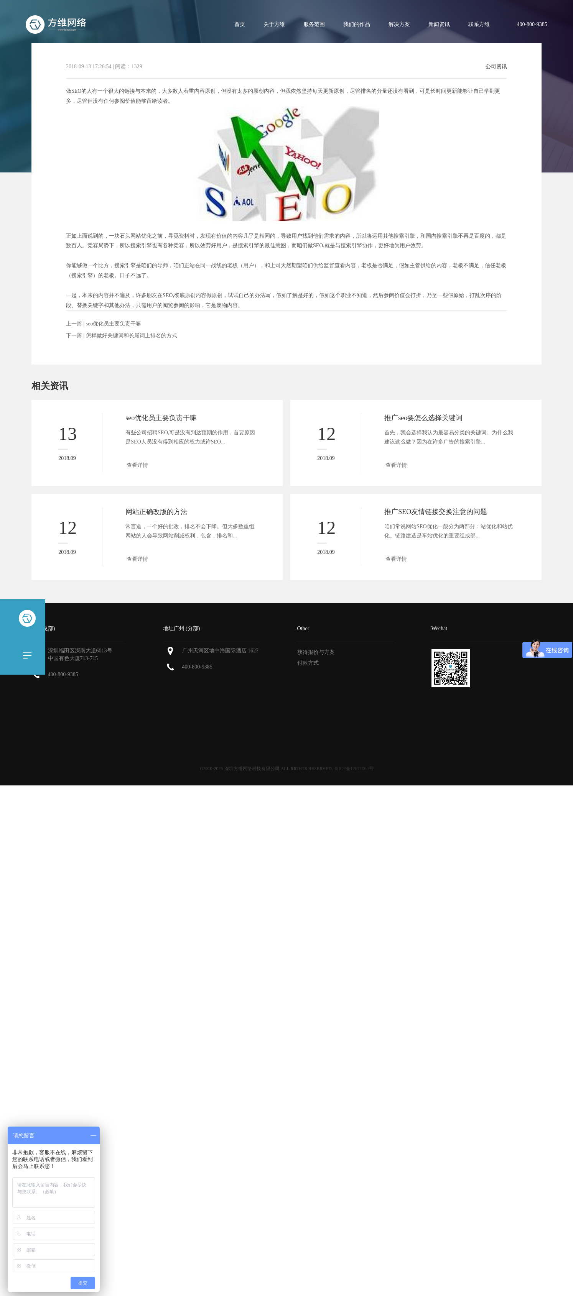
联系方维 (479, 24)
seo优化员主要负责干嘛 (114, 324)
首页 (239, 24)
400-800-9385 (63, 674)
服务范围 (314, 24)
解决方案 (399, 24)
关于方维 (274, 24)
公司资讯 (496, 66)
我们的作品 (356, 24)
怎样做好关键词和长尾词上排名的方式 (131, 335)
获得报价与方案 (316, 652)
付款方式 (308, 663)
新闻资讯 (439, 24)
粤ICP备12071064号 (354, 768)
